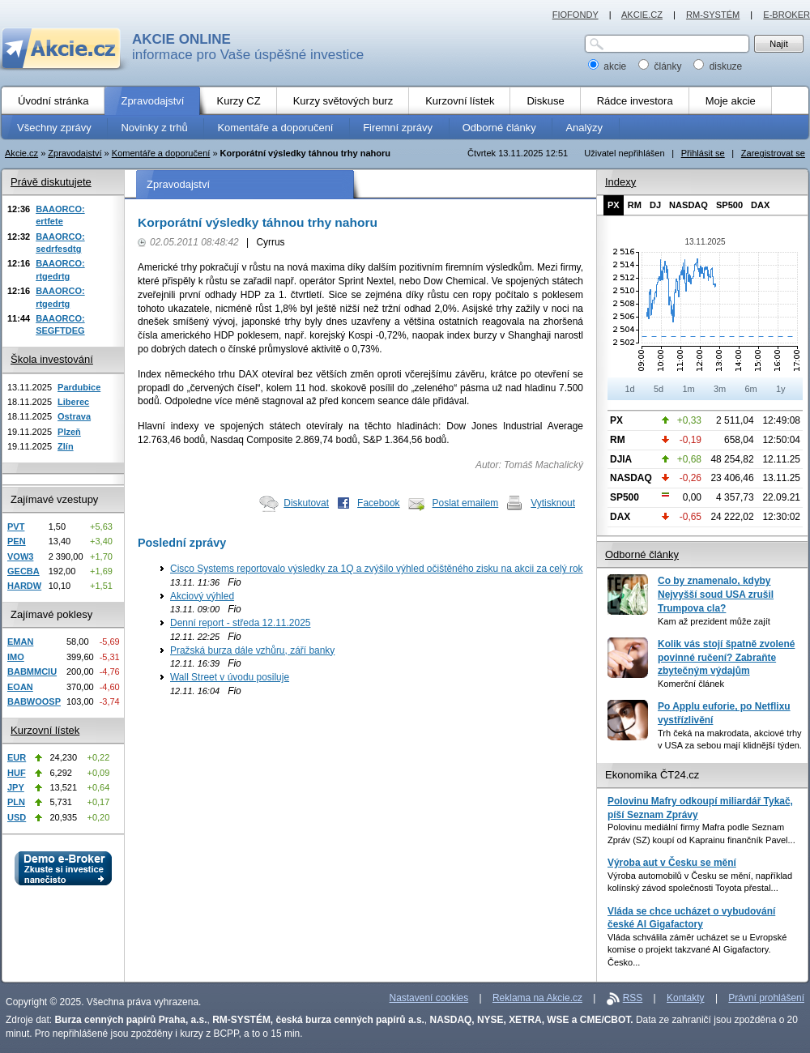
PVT (15, 526)
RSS (633, 998)
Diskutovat (306, 503)
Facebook (378, 503)
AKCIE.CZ (642, 14)
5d (658, 389)
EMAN (20, 641)
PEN (16, 541)
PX (614, 205)
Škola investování (52, 359)
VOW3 (20, 556)
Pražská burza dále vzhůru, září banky (252, 650)
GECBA (23, 571)
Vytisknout (553, 503)
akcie (608, 66)
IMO (15, 657)
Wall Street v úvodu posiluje (229, 677)
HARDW (24, 585)
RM (635, 205)
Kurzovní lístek (45, 730)
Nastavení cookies (429, 998)
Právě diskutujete (51, 182)
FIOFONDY (575, 14)
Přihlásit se (703, 153)
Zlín (66, 446)
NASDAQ (688, 205)
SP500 (729, 205)
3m (720, 389)
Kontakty (686, 998)
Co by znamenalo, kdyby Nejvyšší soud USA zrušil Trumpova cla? (716, 594)
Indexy (620, 182)
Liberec (73, 402)
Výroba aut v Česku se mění (672, 862)
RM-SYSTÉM (713, 14)
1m (688, 389)
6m (750, 389)
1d (629, 389)
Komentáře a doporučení (161, 153)
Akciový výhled (202, 596)
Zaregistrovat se (773, 153)
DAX (760, 205)
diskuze (717, 66)
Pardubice (79, 387)
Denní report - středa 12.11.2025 (240, 623)
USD (16, 817)
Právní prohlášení (766, 998)
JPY (15, 787)
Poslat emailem (466, 503)
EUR (16, 757)
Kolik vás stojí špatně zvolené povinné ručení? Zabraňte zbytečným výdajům (726, 657)
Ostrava (74, 416)
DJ (655, 205)
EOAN (20, 687)
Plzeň (69, 432)
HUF (16, 773)
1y (781, 389)
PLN (16, 802)
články (661, 66)
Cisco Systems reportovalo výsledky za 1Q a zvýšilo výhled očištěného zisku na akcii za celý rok (376, 568)
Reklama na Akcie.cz (537, 998)
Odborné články (642, 554)
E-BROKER (786, 14)
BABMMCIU (32, 671)
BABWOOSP (34, 701)
